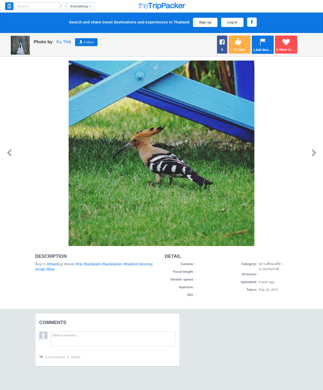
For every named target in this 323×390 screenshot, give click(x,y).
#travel (52, 264)
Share (75, 357)
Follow (89, 42)
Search (61, 6)
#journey (146, 264)
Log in (232, 22)
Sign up (205, 22)
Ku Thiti (63, 41)
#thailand (130, 264)
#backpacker (112, 264)
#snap (40, 269)
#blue (50, 269)
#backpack (92, 264)
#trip (78, 264)
